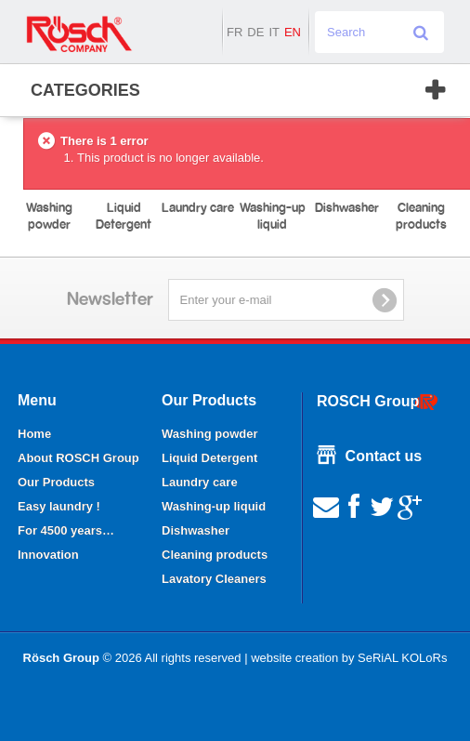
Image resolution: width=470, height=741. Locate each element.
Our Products (56, 482)
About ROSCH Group (78, 458)
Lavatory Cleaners (214, 579)
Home (34, 434)
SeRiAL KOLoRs (402, 658)
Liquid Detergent (209, 458)
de (255, 32)
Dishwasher (195, 530)
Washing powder (210, 434)
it (274, 32)
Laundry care (200, 482)
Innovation (48, 555)
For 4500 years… (66, 530)
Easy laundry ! (59, 506)
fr (234, 32)
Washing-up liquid (214, 506)
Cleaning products (215, 555)
